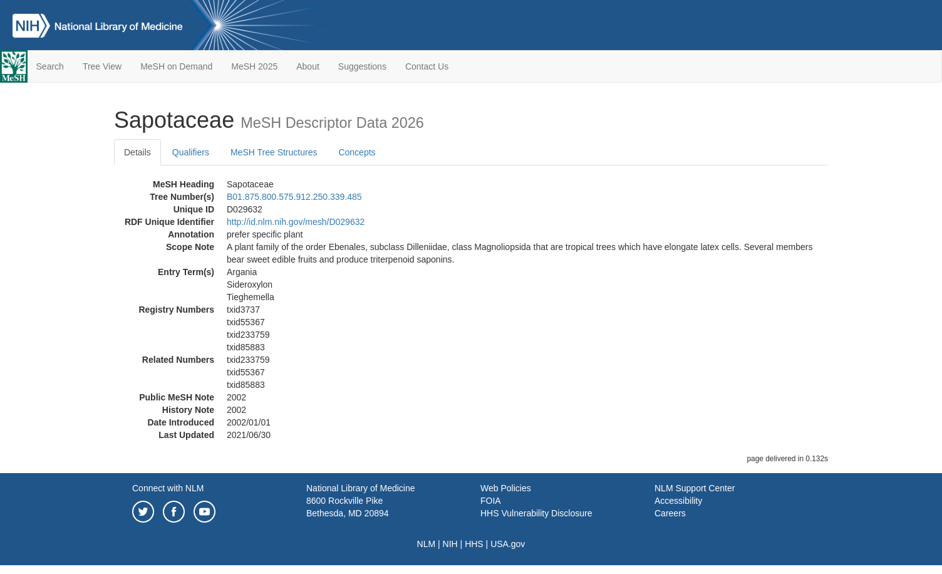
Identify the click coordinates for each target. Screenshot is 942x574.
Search (50, 66)
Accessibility (678, 501)
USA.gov (507, 544)
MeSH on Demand (176, 66)
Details (137, 152)
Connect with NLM (168, 488)
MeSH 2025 (254, 66)
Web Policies (505, 488)
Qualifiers (190, 152)
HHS (474, 544)
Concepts (356, 152)
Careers (670, 513)
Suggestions (362, 66)
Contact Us (426, 66)
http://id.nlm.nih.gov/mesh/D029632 (296, 222)
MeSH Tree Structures (274, 152)
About (307, 66)
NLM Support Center (695, 488)
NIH (450, 544)
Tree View (102, 66)
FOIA (490, 501)
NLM (426, 544)
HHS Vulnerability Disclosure (536, 513)
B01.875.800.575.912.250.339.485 (294, 197)
